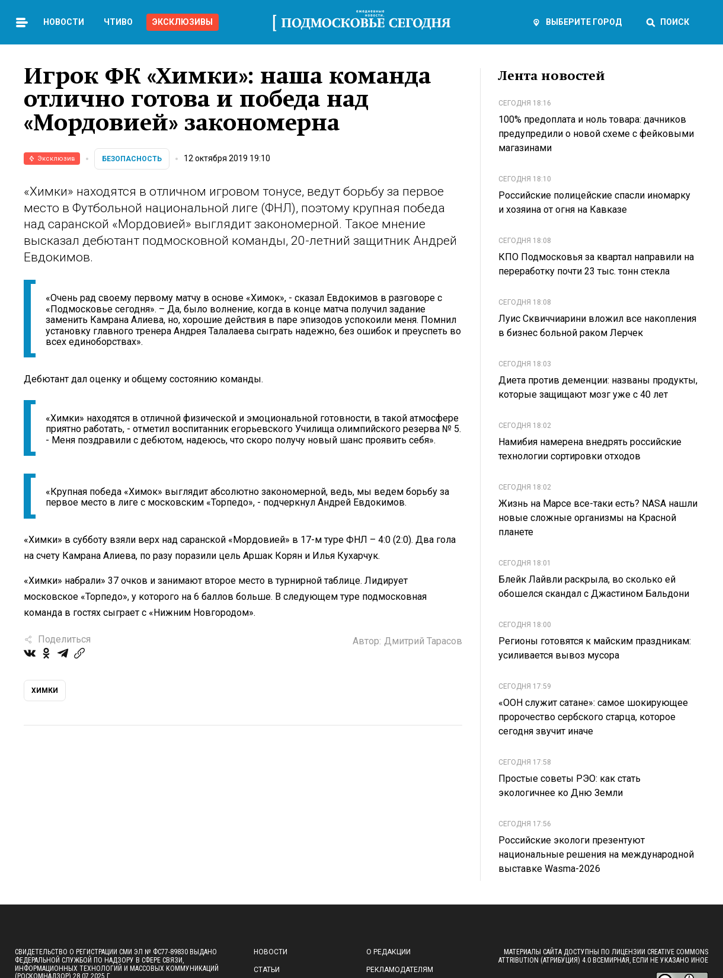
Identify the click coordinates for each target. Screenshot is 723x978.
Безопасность (132, 159)
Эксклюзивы (182, 22)
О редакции (388, 952)
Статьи (267, 970)
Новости (63, 22)
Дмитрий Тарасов (423, 641)
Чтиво (118, 22)
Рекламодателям (399, 970)
